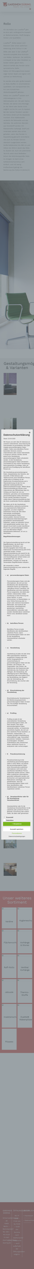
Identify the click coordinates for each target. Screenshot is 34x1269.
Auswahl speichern (16, 829)
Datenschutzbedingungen (17, 836)
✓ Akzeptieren (17, 824)
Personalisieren (17, 833)
